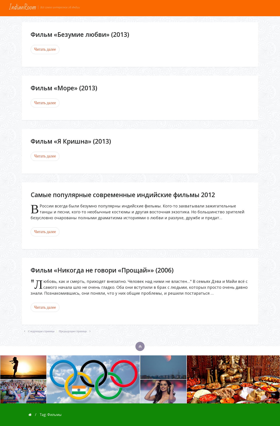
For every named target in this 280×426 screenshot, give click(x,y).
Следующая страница (38, 331)
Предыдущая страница (76, 331)
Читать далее (45, 49)
